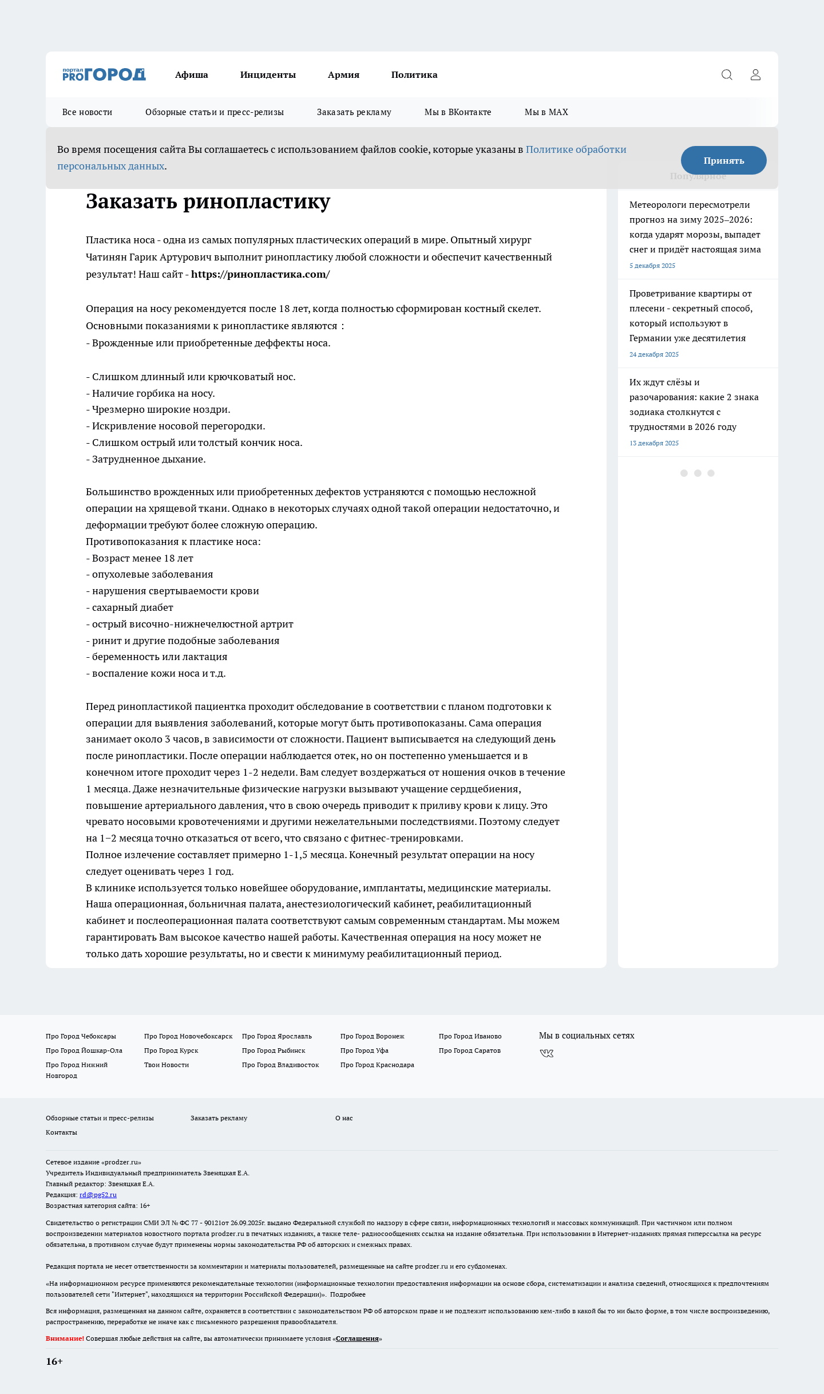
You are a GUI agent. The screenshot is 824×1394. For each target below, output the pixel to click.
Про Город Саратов (470, 1050)
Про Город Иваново (470, 1036)
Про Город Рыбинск (273, 1050)
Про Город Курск (171, 1050)
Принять (724, 160)
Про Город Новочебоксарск (188, 1036)
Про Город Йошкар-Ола (84, 1050)
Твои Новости (166, 1064)
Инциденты (268, 74)
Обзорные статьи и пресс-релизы (214, 111)
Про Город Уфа (364, 1050)
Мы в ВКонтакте (458, 111)
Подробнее (348, 1294)
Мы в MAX (546, 111)
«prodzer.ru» (121, 1162)
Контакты (61, 1132)
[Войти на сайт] (755, 74)
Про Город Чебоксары (81, 1036)
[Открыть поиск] (726, 74)
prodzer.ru (227, 1233)
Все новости (87, 111)
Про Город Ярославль (277, 1036)
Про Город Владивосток (280, 1064)
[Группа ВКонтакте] (546, 1053)
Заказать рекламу (354, 111)
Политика (414, 74)
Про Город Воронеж (372, 1036)
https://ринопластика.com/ (260, 274)
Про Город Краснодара (377, 1064)
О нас (344, 1117)
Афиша (191, 74)
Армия (343, 74)
